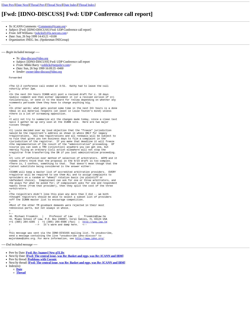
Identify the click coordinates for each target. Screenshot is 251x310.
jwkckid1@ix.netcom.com (50, 33)
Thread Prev (37, 4)
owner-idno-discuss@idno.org (44, 71)
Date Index (70, 4)
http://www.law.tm (95, 251)
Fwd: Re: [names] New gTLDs (45, 285)
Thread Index (87, 4)
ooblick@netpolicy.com (55, 65)
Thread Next (54, 4)
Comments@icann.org (52, 26)
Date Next (22, 4)
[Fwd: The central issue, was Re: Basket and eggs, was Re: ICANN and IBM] (74, 288)
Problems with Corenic (42, 292)
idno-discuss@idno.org (34, 58)
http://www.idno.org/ (89, 271)
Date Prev (8, 4)
